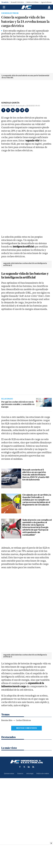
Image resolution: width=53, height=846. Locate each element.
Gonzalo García (10, 103)
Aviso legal (29, 830)
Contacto (20, 830)
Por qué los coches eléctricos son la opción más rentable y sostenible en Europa (18, 432)
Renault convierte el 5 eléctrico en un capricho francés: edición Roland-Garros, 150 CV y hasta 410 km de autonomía (35, 503)
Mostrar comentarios (26, 785)
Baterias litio (6, 777)
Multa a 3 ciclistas (32, 2)
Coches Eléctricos (9, 13)
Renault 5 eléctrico (17, 2)
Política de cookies (42, 830)
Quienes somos (9, 830)
